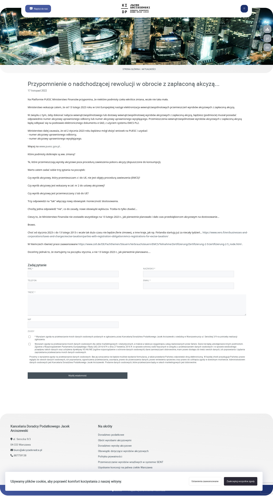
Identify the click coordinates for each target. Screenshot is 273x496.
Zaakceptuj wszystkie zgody (241, 481)
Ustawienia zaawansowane (205, 481)
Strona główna (131, 69)
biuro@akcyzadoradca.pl (28, 450)
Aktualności (149, 69)
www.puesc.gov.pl (49, 147)
